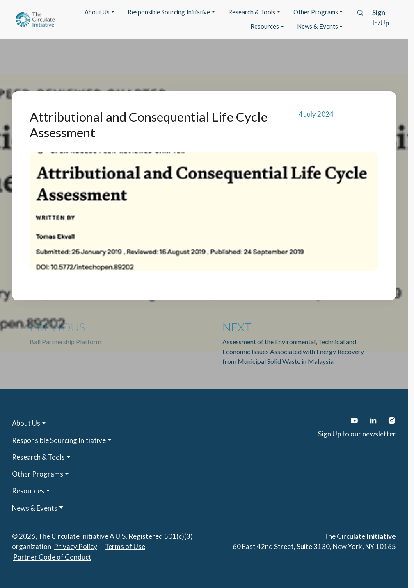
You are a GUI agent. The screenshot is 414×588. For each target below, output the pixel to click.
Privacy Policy (75, 546)
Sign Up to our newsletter (357, 433)
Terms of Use (125, 546)
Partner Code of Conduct (52, 557)
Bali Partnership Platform (65, 341)
